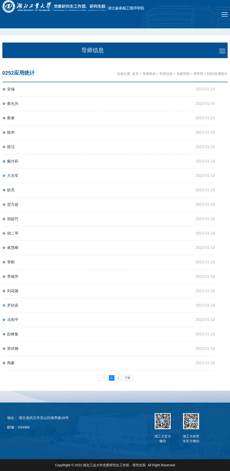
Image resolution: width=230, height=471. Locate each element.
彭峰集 (12, 334)
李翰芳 (12, 276)
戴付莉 (12, 161)
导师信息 (166, 74)
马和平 (12, 320)
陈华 (11, 132)
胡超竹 (12, 219)
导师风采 (149, 74)
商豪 (11, 363)
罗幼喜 (12, 305)
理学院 (198, 74)
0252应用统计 (217, 74)
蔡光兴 (12, 104)
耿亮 (11, 190)
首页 (135, 74)
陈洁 (11, 147)
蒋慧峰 (12, 248)
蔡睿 (11, 118)
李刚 (11, 262)
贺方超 (12, 204)
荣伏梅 (12, 349)
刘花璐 (12, 291)
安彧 (11, 89)
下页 (127, 378)
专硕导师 (183, 74)
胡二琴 (12, 233)
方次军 (12, 176)
